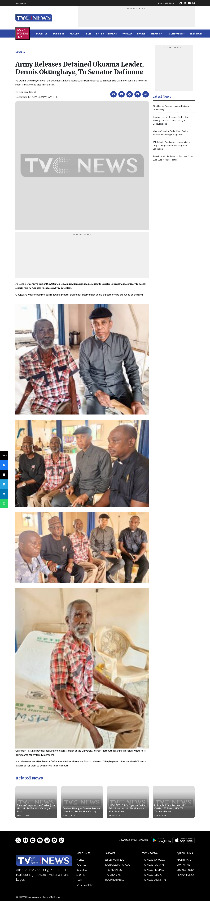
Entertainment (106, 33)
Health (74, 33)
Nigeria (20, 52)
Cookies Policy (186, 869)
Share (4, 455)
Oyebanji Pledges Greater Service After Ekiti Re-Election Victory (81, 810)
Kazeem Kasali (27, 91)
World (127, 33)
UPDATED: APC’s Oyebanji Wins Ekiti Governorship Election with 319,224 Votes (126, 808)
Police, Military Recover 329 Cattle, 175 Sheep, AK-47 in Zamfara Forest (169, 808)
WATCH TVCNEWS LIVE (22, 33)
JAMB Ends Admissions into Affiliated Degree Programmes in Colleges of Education (171, 145)
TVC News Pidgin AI (153, 869)
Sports (80, 874)
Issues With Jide (114, 859)
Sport (141, 33)
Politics (42, 33)
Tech (87, 33)
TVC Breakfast (113, 874)
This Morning (113, 869)
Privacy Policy (185, 874)
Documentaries (114, 879)
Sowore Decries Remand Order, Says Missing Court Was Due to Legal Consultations (171, 120)
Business (58, 33)
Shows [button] (155, 33)
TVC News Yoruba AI (153, 859)
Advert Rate (21, 3)
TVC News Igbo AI (152, 874)
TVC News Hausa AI (153, 864)
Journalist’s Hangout (118, 864)
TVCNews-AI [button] (175, 33)
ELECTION (196, 33)
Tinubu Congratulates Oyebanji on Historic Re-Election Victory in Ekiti (36, 808)
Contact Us (183, 864)
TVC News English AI (154, 879)
